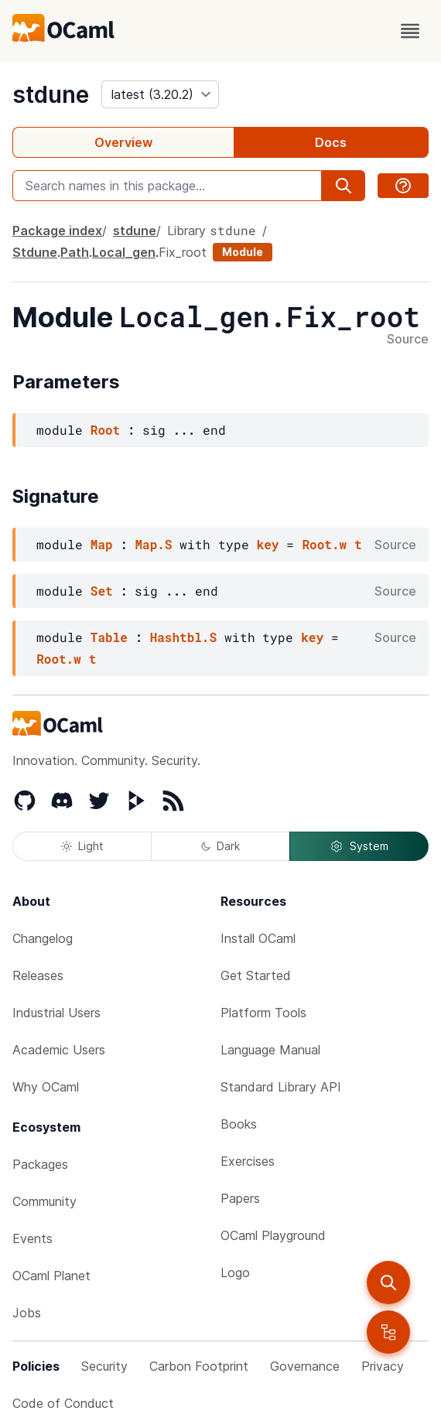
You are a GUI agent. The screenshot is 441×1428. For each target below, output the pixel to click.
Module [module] (242, 251)
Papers (240, 1198)
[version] (160, 94)
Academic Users (58, 1049)
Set (102, 590)
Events (32, 1238)
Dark (220, 845)
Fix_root (183, 252)
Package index (57, 230)
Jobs (26, 1312)
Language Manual (270, 1049)
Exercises (247, 1161)
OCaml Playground (273, 1235)
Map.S (153, 544)
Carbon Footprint (198, 1366)
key (268, 544)
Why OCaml (45, 1087)
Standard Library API (280, 1087)
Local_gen (124, 252)
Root (105, 430)
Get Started (255, 975)
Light (82, 845)
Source (408, 340)
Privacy (382, 1366)
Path (74, 252)
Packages (40, 1164)
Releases (37, 975)
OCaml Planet (51, 1275)
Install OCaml (258, 938)
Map (102, 544)
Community (44, 1201)
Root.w (324, 544)
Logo (235, 1272)
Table (109, 637)
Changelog (42, 938)
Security (104, 1366)
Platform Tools (263, 1012)
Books (238, 1124)
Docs (331, 142)
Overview (123, 142)
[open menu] (410, 31)
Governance (305, 1366)
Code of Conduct (63, 1403)
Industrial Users (56, 1012)
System (359, 846)
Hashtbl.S (183, 637)
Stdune (34, 252)
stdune (50, 94)
